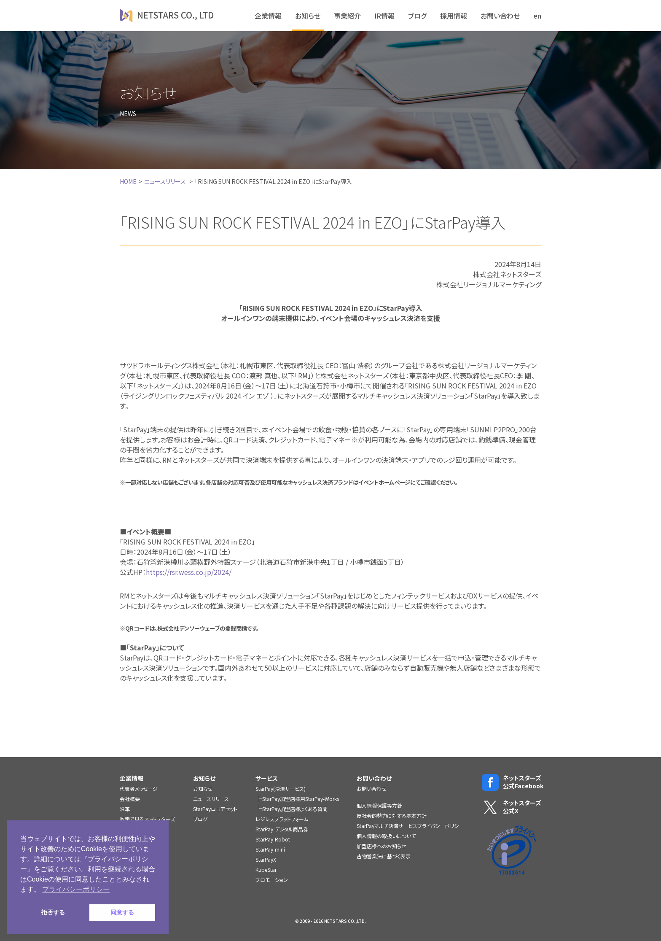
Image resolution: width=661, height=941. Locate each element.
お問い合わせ (500, 16)
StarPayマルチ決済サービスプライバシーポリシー (410, 825)
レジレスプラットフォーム (281, 818)
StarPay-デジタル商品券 (281, 829)
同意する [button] (122, 912)
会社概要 (130, 798)
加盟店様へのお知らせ (381, 845)
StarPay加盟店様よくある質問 (295, 808)
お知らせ (307, 16)
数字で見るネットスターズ (147, 818)
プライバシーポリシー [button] (76, 889)
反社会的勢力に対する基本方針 (392, 815)
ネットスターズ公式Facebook (511, 782)
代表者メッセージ (139, 788)
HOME (128, 181)
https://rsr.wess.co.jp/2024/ (188, 572)
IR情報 (384, 16)
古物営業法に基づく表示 (384, 856)
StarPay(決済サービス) (280, 788)
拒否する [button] (53, 912)
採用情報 (453, 16)
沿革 (125, 808)
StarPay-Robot (272, 839)
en (537, 16)
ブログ (417, 16)
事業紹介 (347, 16)
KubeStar (266, 869)
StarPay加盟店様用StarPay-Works (300, 798)
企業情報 (268, 16)
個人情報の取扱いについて (386, 835)
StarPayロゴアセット (215, 808)
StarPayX (265, 859)
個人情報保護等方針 (379, 805)
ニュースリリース (165, 181)
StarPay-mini (270, 849)
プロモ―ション (271, 879)
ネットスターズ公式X (511, 807)
